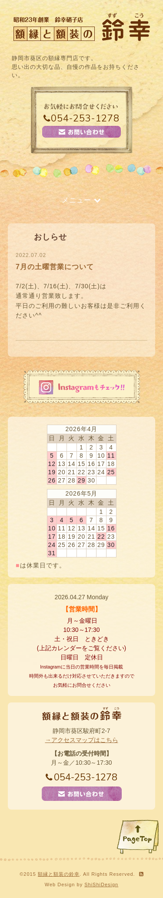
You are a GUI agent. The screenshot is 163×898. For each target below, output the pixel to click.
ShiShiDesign (101, 884)
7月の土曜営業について (55, 266)
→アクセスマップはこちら (81, 739)
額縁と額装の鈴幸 (59, 874)
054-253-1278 (81, 118)
